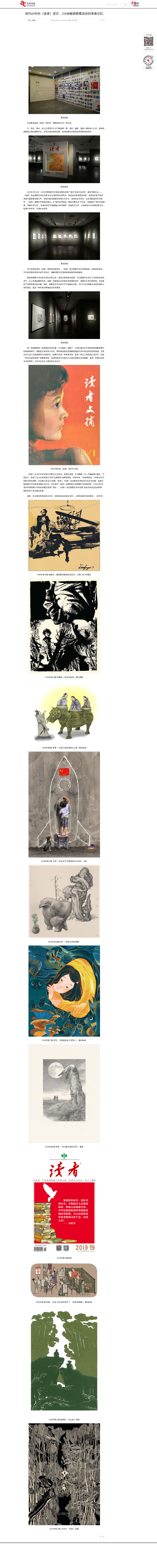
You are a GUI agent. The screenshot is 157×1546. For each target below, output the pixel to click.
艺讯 (29, 20)
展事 (33, 20)
